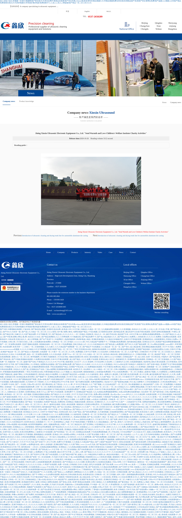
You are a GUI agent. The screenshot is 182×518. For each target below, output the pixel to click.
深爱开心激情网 (84, 462)
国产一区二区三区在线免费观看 (85, 509)
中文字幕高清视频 (78, 394)
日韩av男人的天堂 (34, 356)
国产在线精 (108, 489)
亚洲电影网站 (142, 464)
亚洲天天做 (173, 459)
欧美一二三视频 (20, 379)
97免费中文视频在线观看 (20, 489)
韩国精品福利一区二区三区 (50, 316)
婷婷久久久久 (112, 399)
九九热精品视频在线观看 (78, 419)
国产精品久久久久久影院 (61, 366)
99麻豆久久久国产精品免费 (25, 306)
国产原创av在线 (65, 454)
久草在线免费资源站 (169, 354)
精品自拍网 (78, 344)
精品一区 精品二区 (109, 389)
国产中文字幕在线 (71, 492)
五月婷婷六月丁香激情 (35, 354)
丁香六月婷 (48, 499)
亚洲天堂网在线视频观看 (161, 304)
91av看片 (43, 512)
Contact (140, 27)
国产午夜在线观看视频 (65, 474)
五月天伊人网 (160, 386)
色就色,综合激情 (148, 467)
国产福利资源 (158, 364)
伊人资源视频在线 (100, 421)
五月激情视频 (103, 384)
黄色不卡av (72, 459)
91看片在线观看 (123, 474)
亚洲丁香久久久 (171, 449)
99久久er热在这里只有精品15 (125, 336)
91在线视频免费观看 (159, 419)
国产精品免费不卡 (89, 309)
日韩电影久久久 (48, 386)
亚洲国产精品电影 (143, 321)
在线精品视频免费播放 (49, 419)
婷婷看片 (21, 467)
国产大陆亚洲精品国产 (56, 351)
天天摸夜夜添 (154, 379)
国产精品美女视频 (38, 301)
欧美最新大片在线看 (55, 401)
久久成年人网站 (145, 391)
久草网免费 (65, 309)
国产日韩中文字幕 (126, 439)
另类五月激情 (22, 502)
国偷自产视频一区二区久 (143, 512)
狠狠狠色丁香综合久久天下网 (124, 429)
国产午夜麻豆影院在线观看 (124, 489)
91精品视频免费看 (19, 391)
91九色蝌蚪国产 (149, 504)
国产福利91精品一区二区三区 (79, 512)
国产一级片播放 (31, 514)
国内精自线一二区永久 (30, 419)
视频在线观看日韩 (76, 329)
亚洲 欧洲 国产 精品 (27, 507)
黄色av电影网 (94, 351)
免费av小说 (4, 442)
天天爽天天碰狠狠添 (48, 329)
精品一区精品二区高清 (69, 484)
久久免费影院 (162, 344)
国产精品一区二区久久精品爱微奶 (38, 497)
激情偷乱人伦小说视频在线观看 (133, 484)
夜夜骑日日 (141, 336)
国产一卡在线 (20, 356)
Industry (75, 27)
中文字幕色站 (41, 507)
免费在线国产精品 (80, 304)
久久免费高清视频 (62, 386)
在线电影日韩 (10, 349)
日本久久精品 (83, 437)
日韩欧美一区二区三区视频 (132, 386)
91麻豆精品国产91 (36, 444)
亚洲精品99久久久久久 (117, 432)
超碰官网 (156, 396)
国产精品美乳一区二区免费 (15, 416)
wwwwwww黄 (79, 314)
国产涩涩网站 (88, 396)
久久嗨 (164, 429)
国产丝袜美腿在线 (85, 421)
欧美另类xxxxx (6, 494)
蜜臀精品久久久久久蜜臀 (84, 444)
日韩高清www (170, 444)
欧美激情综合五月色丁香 (11, 419)
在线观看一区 (45, 324)
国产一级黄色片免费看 (21, 482)
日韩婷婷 (73, 437)
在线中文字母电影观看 (133, 311)
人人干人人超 (82, 351)
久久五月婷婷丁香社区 (161, 376)
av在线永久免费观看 (99, 371)
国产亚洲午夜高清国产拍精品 (152, 449)
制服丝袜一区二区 (15, 334)
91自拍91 (150, 484)
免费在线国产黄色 (159, 391)
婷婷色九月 (175, 376)
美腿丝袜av (69, 457)
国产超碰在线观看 (10, 369)
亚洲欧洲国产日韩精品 (102, 381)
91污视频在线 (75, 309)
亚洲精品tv (63, 419)
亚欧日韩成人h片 (80, 316)
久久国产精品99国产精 (68, 426)
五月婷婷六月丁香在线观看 (153, 371)
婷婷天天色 (123, 391)
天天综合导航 (62, 329)
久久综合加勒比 (92, 349)
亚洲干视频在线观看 (30, 316)
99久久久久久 (23, 369)
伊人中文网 (144, 346)
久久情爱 (25, 429)
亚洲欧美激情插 (98, 311)
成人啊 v (3, 474)
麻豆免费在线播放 (119, 376)
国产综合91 (133, 379)
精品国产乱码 (135, 482)
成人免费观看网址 (164, 499)
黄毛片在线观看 (95, 437)
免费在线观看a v (133, 399)
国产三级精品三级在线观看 (147, 459)
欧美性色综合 (29, 394)
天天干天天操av (168, 319)
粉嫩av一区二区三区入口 (159, 462)
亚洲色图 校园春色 (135, 381)
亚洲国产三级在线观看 (171, 339)
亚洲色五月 (170, 389)
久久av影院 (52, 304)
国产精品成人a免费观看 (114, 316)
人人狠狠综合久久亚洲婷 (15, 364)
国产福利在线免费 (139, 414)
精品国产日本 (123, 306)
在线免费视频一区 (12, 464)
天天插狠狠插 (67, 504)
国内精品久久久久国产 (82, 379)
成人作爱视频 (33, 311)
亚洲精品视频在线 (47, 509)
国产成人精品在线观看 (74, 472)
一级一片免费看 (167, 379)
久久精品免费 (149, 386)
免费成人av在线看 (19, 432)
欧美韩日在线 (155, 429)
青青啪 (115, 449)
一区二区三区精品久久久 (119, 359)
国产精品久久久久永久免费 (29, 512)
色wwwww (124, 351)
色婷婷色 (146, 334)
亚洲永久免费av (172, 311)
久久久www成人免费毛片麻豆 (75, 359)
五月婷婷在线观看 (25, 361)
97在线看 (94, 331)
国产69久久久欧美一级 (12, 304)
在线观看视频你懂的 (135, 341)
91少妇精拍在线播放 (103, 434)
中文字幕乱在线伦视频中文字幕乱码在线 (49, 361)
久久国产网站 (74, 416)
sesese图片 (170, 316)
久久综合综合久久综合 (16, 497)
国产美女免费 (108, 437)
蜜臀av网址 (17, 309)
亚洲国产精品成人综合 (22, 494)
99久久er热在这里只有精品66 (164, 447)
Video (92, 27)
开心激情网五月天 (81, 504)
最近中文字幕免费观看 (169, 409)
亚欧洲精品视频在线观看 (152, 319)
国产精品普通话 (18, 509)
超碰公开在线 (126, 499)
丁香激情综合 (87, 442)
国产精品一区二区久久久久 (131, 369)
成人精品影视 (135, 319)
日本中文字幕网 (90, 324)
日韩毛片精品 (71, 351)
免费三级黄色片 (96, 489)
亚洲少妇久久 (21, 311)
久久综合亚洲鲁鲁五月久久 (129, 449)
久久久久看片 (95, 474)
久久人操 (37, 386)
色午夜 (60, 304)
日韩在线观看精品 (154, 414)
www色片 (109, 479)
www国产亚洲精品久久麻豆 (171, 416)
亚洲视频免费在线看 (64, 341)
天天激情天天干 (128, 349)
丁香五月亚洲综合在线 (82, 321)
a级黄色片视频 (150, 344)
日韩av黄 (12, 314)
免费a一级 (155, 409)
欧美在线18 (144, 384)
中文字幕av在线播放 (28, 504)
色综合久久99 (51, 452)
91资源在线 (163, 459)
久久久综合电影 (55, 326)
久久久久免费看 (125, 512)
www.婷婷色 (77, 432)
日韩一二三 (31, 391)
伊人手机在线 (113, 404)
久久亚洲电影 (140, 339)
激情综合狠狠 (55, 376)
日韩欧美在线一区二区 (118, 324)
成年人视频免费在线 (52, 396)
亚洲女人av (158, 361)
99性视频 (68, 432)
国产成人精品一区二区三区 (146, 349)
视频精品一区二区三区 (149, 487)
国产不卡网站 (37, 447)
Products (56, 27)
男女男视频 (140, 489)
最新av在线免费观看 (155, 404)
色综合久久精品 (114, 484)
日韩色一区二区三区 (16, 452)
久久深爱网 (111, 321)
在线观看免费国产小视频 (76, 361)
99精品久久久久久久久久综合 (30, 437)
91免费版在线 (112, 482)
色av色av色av (116, 366)
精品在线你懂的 (113, 426)
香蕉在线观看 (166, 432)
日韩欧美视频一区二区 (145, 326)
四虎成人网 (171, 386)
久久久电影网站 (155, 426)
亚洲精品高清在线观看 (136, 331)
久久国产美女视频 (92, 406)
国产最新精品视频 (121, 354)
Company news (8, 92)
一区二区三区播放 (136, 344)
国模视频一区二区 (154, 339)
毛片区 (34, 381)
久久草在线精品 (6, 379)
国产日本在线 (142, 426)
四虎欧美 (90, 306)
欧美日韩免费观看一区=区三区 (92, 479)
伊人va (64, 512)
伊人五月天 (62, 442)
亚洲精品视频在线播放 (41, 366)
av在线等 (90, 361)
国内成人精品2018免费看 (48, 346)
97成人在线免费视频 (77, 429)
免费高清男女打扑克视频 (125, 411)
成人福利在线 (82, 459)
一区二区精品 (79, 306)
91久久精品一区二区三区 (93, 326)
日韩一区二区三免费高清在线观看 (49, 359)
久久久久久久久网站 (150, 509)
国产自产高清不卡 (47, 311)
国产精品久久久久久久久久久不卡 (97, 424)
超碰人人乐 (82, 426)
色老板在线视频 (80, 389)
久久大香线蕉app (65, 381)
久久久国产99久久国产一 (116, 374)
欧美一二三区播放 (139, 437)
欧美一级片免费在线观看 (80, 354)
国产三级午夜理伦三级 (132, 477)
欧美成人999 (67, 301)
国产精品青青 (175, 329)
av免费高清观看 (174, 344)
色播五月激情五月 (173, 467)
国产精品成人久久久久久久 (63, 306)
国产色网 (114, 391)
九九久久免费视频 (39, 479)
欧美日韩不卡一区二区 (145, 457)
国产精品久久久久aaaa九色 (124, 497)
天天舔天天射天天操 (60, 429)
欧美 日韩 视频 (156, 421)
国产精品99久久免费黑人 (127, 309)
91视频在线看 (17, 384)
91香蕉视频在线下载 (80, 439)
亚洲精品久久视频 (173, 497)
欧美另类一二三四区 (21, 319)
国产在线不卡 (40, 414)
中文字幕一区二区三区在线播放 (64, 421)
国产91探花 (13, 401)
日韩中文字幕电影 (162, 484)
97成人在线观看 (50, 424)
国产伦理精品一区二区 (112, 469)
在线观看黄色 (159, 311)
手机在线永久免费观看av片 (102, 497)
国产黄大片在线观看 (56, 364)
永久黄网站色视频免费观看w (150, 306)
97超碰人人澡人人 (166, 424)
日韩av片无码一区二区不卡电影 (110, 459)
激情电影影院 (106, 492)
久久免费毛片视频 (83, 371)
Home (20, 27)
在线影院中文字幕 (134, 374)
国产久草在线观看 (95, 369)
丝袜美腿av (165, 406)
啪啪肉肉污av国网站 (8, 502)
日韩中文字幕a (175, 321)
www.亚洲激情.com (119, 381)
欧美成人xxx (58, 344)
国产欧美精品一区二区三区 (64, 404)
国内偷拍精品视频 (134, 314)
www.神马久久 (128, 366)
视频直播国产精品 (164, 489)
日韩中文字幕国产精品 (49, 384)
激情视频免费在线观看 (136, 447)
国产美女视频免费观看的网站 (167, 479)
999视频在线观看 (60, 494)
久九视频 (130, 376)
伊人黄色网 (113, 346)
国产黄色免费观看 (100, 409)
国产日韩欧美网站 (22, 336)
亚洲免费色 (117, 492)
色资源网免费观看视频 (79, 411)
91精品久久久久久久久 (163, 411)
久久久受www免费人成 (141, 419)
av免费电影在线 (33, 416)
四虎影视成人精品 (83, 311)
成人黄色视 (163, 487)
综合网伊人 (88, 341)
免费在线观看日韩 (151, 341)
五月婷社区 (129, 394)
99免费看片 (59, 311)
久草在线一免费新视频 (17, 487)
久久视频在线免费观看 (91, 507)
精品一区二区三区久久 (34, 376)
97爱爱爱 (89, 394)
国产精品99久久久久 (123, 419)
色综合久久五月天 (171, 457)
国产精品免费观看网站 (160, 469)
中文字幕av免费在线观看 (41, 464)
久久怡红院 (103, 432)
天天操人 (172, 477)
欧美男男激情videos (136, 351)
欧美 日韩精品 (119, 462)
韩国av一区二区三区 (143, 376)
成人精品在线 (85, 449)
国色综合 (90, 374)
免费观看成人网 (168, 426)
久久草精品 (35, 336)
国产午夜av (12, 361)
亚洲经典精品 (30, 364)
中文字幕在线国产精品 (40, 449)
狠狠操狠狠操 (88, 344)
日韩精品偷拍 (100, 487)
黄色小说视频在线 (95, 469)
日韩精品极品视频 (126, 416)
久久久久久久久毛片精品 (27, 411)
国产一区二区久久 (32, 509)
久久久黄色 (36, 457)
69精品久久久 (151, 489)
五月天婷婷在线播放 (152, 406)
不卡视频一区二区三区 (151, 432)
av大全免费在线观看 (52, 447)
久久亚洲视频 (125, 301)
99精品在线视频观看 (74, 502)
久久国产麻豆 (133, 324)
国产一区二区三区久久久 (146, 497)
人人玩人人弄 (152, 301)
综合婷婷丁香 (146, 364)
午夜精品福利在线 (72, 479)
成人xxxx (155, 416)
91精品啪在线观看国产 (158, 434)
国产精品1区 (164, 346)
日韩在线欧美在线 (75, 447)
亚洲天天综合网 (23, 449)
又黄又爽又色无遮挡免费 (129, 346)
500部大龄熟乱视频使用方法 (164, 474)
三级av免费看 (50, 341)
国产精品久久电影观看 (30, 324)
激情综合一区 (142, 434)
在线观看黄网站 (26, 499)
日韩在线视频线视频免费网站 (18, 421)
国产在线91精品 (153, 336)
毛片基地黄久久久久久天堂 (157, 492)
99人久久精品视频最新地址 (21, 447)
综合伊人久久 (63, 411)
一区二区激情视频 (37, 319)
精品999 (64, 447)
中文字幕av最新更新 (65, 334)
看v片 (46, 376)
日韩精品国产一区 (130, 329)
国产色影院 (48, 477)
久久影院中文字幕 (98, 399)
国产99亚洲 (8, 309)
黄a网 (25, 309)
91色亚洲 (80, 406)
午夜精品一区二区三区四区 (76, 369)
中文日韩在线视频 (165, 366)
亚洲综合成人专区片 (107, 331)
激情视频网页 (166, 394)
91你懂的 (118, 329)
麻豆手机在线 (111, 306)
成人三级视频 (42, 391)
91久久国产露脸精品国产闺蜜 (25, 351)
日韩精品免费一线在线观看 (35, 389)
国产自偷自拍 (65, 439)
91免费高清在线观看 (42, 331)
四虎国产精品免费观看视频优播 (168, 314)
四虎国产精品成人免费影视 (54, 374)
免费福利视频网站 (149, 374)
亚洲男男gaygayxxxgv (37, 502)
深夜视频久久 (25, 381)
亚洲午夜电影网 (14, 429)
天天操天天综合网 (57, 457)
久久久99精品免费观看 (17, 459)
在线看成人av (85, 399)
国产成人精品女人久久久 (138, 444)
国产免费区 (30, 467)
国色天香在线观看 (158, 334)
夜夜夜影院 (57, 434)
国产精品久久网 (129, 459)
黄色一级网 (104, 346)
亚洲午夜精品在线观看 (82, 454)
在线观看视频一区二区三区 (141, 474)
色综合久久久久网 (139, 301)
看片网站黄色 (47, 356)
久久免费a (122, 399)
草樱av (14, 467)
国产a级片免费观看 (134, 472)
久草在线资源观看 (82, 474)
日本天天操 (130, 462)
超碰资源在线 (73, 452)
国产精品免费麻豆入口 (51, 309)
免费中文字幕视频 (64, 414)
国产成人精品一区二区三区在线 (77, 467)
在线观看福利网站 (117, 384)
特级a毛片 (111, 487)
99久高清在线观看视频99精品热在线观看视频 (141, 401)
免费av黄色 (68, 304)
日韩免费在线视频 (82, 457)
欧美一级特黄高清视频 (168, 509)
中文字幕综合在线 (12, 504)
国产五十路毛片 (13, 414)
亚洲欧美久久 (100, 374)
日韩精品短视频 (6, 469)
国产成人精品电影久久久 (107, 309)
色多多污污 (109, 354)
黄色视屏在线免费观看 (105, 502)
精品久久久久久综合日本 (14, 514)
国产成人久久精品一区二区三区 (34, 304)
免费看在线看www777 (117, 472)
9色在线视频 (23, 396)
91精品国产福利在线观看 (118, 421)
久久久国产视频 (175, 469)
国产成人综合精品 (64, 379)
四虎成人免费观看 (90, 432)
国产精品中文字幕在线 (102, 442)
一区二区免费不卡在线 (167, 369)
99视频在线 (9, 339)
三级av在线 (41, 452)
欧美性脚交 (30, 349)
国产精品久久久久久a (93, 401)
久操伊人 (4, 499)
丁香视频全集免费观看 (117, 314)
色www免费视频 (33, 469)
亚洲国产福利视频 (121, 379)
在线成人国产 (167, 359)
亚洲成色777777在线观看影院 (125, 479)
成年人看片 (121, 447)
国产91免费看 (176, 406)
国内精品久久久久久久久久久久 (152, 389)
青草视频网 (35, 329)
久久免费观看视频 (110, 454)
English (118, 6)
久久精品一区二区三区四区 (105, 444)
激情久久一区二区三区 (21, 329)
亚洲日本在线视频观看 (143, 416)
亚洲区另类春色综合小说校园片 (101, 419)
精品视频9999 (144, 421)
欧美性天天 (78, 341)
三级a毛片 (173, 464)
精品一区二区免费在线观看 (38, 326)
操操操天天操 (167, 414)
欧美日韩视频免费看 (13, 454)
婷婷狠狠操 (30, 399)
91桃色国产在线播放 (111, 369)
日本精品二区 (13, 499)
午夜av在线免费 (20, 469)
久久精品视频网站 (165, 507)
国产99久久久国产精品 (144, 361)
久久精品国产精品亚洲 (68, 346)
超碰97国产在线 (30, 334)
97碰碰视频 (110, 411)
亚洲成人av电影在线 (142, 394)
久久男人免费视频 (76, 324)
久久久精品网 (139, 366)
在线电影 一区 (10, 359)
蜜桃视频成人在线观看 (43, 406)
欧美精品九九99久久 (32, 384)
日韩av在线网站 (30, 484)
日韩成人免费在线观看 (49, 454)
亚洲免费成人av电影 (62, 394)
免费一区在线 (63, 437)
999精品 (138, 509)
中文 (107, 6)
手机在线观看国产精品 (59, 339)
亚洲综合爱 (63, 384)
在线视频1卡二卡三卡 (44, 394)
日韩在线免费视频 (28, 409)
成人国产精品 (75, 331)
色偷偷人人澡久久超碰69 (144, 439)
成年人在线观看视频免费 (42, 434)
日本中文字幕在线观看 (60, 331)
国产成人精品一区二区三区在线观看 (128, 504)
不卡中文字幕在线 (81, 356)
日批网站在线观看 (169, 309)
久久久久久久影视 (149, 369)
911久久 (60, 479)
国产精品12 (52, 479)
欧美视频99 (39, 467)
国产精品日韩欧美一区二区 (151, 399)
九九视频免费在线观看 (110, 301)
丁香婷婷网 (170, 502)
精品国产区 (62, 452)
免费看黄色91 (160, 494)
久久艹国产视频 (95, 356)
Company (38, 27)
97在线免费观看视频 (99, 404)
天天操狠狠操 (106, 376)
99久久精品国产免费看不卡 (97, 314)
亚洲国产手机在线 (76, 339)
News (123, 27)
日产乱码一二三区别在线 (101, 449)
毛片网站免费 (144, 469)
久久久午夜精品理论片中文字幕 (57, 354)
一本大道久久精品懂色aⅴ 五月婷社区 (62, 409)
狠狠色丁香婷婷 (84, 497)
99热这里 (11, 311)
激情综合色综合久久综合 (11, 409)
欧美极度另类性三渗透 (31, 454)
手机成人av (153, 424)
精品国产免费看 (54, 507)
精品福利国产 (148, 356)
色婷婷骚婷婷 (70, 311)
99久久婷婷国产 (24, 457)
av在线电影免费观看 (103, 344)
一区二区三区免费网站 (100, 494)
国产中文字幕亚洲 (75, 487)
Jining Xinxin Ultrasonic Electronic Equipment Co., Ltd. (21, 263)
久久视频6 (93, 459)
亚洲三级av (38, 499)
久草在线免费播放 (38, 482)
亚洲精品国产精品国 (84, 364)
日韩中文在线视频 (134, 371)
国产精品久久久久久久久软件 (55, 459)
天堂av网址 (163, 482)
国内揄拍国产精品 (49, 379)
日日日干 (78, 334)
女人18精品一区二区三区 (103, 341)
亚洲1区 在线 (124, 482)
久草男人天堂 (5, 424)
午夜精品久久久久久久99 (47, 334)
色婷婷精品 (16, 492)
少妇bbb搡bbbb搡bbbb (108, 464)
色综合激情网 (160, 439)
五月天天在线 (148, 381)
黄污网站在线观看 (15, 386)
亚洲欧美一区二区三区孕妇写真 (94, 386)
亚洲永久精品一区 (134, 432)
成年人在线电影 (46, 416)
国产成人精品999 (61, 487)
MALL (128, 6)
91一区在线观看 (48, 472)
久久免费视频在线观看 (93, 339)
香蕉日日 (60, 467)
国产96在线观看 (52, 426)
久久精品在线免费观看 (172, 421)
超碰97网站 (18, 346)
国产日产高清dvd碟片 (125, 361)
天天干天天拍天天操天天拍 (82, 366)
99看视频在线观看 (15, 301)
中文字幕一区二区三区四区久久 (162, 324)
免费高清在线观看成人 (167, 349)
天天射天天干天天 (102, 391)
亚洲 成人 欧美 (89, 482)
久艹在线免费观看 (59, 464)
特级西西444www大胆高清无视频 (99, 429)
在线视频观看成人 (167, 341)
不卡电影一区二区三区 (99, 457)
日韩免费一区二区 (83, 494)
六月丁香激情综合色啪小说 (42, 494)
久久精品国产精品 (87, 414)
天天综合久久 (18, 389)
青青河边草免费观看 (43, 399)
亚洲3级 (149, 447)
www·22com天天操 (88, 416)
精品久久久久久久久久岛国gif (144, 499)
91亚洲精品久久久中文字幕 (105, 396)
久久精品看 (161, 497)
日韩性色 (71, 494)
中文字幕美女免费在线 (112, 339)
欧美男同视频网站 (36, 396)
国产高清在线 (93, 439)
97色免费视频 (66, 316)
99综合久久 (18, 341)
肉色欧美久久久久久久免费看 (149, 309)
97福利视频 (93, 504)
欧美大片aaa (42, 364)
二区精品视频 (46, 469)
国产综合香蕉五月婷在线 (51, 462)
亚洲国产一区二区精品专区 (154, 502)
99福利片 (165, 329)
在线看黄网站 (12, 512)
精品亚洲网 (59, 472)
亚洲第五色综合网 (54, 301)
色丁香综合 (58, 356)
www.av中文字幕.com (122, 437)
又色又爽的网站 (43, 504)
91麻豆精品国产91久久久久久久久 (40, 432)
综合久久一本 (99, 306)
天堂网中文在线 (143, 429)
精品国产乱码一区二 (147, 442)
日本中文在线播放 (156, 444)
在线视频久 (114, 351)
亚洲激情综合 (148, 311)
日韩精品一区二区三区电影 (63, 314)
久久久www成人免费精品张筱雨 (141, 494)
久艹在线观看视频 (109, 474)
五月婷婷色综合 (59, 499)
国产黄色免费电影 (90, 384)
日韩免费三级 (143, 424)
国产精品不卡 (158, 512)
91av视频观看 (128, 492)
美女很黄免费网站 (165, 374)
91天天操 (76, 301)
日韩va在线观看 (25, 479)
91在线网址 (133, 391)
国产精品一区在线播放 (34, 374)
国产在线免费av (142, 462)
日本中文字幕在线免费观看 (105, 361)
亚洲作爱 (34, 421)
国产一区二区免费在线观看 (11, 316)
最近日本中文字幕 (64, 424)
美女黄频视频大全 (135, 356)
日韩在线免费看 (6, 341)
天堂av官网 (116, 434)
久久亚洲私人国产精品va (54, 444)
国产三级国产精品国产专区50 (106, 414)
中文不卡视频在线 (100, 484)
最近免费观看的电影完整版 (52, 492)
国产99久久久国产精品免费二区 (137, 316)
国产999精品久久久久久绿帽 (74, 434)
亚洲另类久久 (67, 389)
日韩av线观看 (12, 396)
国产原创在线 (5, 331)
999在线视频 (166, 437)
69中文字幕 (134, 306)
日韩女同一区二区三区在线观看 (103, 467)
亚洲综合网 (90, 434)
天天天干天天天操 (27, 414)
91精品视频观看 (128, 509)
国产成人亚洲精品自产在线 (34, 341)
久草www (75, 391)
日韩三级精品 (96, 454)
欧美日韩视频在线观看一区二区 (128, 467)
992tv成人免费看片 (137, 354)
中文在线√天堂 (53, 439)
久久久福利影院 (92, 346)
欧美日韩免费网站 (27, 404)
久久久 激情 (14, 381)
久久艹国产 (53, 449)
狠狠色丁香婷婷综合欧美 (69, 449)
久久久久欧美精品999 (96, 316)
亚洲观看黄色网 (163, 504)
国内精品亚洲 (119, 304)
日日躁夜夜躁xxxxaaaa (37, 439)
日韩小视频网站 (120, 341)
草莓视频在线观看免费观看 (14, 344)
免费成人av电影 (143, 454)
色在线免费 (7, 319)
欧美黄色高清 (88, 447)
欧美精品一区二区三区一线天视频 (18, 366)
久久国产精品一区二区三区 (110, 349)
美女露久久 (160, 467)
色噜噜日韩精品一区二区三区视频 (105, 512)
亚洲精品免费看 (153, 437)
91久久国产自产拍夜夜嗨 (158, 464)
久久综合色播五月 (106, 504)
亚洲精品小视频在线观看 (76, 374)
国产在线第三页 (11, 457)
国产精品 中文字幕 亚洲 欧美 (59, 391)
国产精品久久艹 (114, 386)
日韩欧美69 (144, 324)
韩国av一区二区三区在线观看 (162, 454)
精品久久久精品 (128, 339)
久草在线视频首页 (31, 346)
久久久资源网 (88, 334)
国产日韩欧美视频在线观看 (22, 331)
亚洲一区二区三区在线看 (120, 507)
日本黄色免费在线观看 (126, 321)
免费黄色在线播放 (47, 336)
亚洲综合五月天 (148, 314)
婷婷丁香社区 (102, 472)
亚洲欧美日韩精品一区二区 (114, 452)
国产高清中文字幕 (38, 426)
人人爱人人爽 (78, 424)
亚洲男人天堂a (15, 442)
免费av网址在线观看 (102, 366)
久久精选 (75, 414)
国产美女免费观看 (8, 472)
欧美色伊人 (168, 404)
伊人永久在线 (25, 464)
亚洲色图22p (57, 469)
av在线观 (81, 346)
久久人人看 (68, 356)
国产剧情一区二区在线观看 (40, 429)
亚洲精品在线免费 (83, 404)
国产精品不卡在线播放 (92, 319)
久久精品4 (95, 464)
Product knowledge (26, 92)
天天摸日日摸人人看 (24, 314)
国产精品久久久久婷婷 (82, 336)
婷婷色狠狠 (7, 399)
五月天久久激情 (81, 469)
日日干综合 (77, 482)
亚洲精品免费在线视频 (57, 349)
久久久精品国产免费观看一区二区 (68, 319)
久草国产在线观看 (50, 437)
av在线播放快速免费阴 (42, 314)
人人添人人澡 (161, 442)
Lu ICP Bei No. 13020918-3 (10, 270)
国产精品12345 (41, 401)
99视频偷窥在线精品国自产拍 (79, 464)
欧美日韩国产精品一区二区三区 (60, 321)
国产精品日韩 (8, 306)
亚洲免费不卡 (70, 364)
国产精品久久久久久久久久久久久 (59, 482)
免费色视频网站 (97, 354)
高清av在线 (42, 351)
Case (108, 27)
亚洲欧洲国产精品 (61, 416)
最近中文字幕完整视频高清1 (109, 509)
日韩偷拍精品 (30, 452)
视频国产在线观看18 (35, 459)
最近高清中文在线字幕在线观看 (137, 304)
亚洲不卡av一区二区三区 (72, 326)
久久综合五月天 (140, 404)
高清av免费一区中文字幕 (48, 381)
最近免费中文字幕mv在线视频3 (155, 472)
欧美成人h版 (143, 379)
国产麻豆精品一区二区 (127, 454)
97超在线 (27, 301)
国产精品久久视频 (68, 371)
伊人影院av (177, 499)
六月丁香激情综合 (129, 434)
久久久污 (15, 507)
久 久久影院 (75, 477)
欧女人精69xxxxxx (107, 329)
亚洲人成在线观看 (68, 376)
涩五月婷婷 (28, 371)
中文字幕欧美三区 (44, 306)
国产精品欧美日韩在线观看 (107, 416)
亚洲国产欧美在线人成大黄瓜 (91, 452)
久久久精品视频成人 (102, 394)
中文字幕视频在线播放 (16, 374)
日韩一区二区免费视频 (164, 356)
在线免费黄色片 (90, 472)
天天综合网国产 (126, 404)
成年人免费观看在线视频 (160, 384)
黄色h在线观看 (125, 414)
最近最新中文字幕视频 (24, 406)
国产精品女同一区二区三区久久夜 (93, 499)
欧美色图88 (134, 389)
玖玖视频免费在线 (54, 389)
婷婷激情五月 (121, 331)
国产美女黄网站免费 (64, 336)
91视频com (68, 344)
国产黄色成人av (45, 421)
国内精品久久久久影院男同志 (43, 474)
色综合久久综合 (34, 309)
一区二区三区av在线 (128, 426)
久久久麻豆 (49, 319)
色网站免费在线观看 (64, 509)
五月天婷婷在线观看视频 (31, 492)
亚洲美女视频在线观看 (14, 371)
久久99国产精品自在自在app (166, 381)
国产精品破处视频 (132, 384)
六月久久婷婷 (140, 492)
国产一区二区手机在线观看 (14, 434)
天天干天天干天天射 (81, 489)
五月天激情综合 (89, 502)
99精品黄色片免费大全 (97, 426)
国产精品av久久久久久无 (82, 381)
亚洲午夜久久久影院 (11, 404)
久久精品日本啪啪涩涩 (114, 311)
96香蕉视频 (48, 344)
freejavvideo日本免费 (96, 411)
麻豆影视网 (154, 346)
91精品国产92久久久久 (89, 477)
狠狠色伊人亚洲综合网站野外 (88, 376)
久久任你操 (169, 512)
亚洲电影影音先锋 (152, 351)
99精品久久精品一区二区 (91, 301)
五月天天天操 (50, 467)
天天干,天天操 (116, 401)
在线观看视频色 (136, 334)
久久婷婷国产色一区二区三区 (110, 477)
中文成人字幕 (164, 301)
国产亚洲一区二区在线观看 (41, 489)
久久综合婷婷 (102, 324)
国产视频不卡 (41, 349)
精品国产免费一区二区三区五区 (28, 472)
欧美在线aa (54, 484)
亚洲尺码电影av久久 (20, 477)
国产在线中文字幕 (167, 351)
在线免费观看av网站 (69, 462)
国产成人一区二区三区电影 (22, 424)
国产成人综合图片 (94, 389)
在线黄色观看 (151, 366)
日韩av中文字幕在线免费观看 (159, 452)
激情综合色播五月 (87, 391)
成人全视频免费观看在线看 (39, 339)
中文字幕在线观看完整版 (40, 369)
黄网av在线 (159, 457)
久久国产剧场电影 (128, 457)
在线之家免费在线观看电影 (129, 364)
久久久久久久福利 (36, 477)
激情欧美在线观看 (99, 321)
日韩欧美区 (59, 432)
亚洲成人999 (58, 406)
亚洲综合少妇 (55, 504)
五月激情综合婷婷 (105, 304)
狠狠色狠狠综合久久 (127, 326)
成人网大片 (20, 376)
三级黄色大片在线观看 (44, 404)
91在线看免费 (20, 326)
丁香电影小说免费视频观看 (102, 462)
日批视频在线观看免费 (26, 359)
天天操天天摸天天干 (26, 401)
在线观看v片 (173, 487)
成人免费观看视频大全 (127, 464)
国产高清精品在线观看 (121, 442)
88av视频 (45, 457)
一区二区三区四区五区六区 (102, 379)
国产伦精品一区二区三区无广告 (138, 409)
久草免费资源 (114, 457)
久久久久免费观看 (84, 409)
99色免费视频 (89, 487)
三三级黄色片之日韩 (121, 334)
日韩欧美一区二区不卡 (117, 371)
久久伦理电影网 (114, 499)
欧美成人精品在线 (111, 326)
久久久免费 (85, 331)
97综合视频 (93, 304)
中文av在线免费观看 (120, 344)
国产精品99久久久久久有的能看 (65, 497)
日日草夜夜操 (171, 334)
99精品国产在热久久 (20, 444)
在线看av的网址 (70, 406)
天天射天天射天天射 (153, 359)
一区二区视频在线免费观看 (90, 492)
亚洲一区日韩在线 (153, 329)
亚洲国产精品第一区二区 (11, 324)
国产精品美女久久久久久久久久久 (65, 399)
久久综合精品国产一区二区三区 (115, 356)
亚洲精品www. (19, 399)
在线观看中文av (74, 442)
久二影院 (139, 411)
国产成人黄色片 (117, 394)
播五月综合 (172, 434)
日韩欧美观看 (122, 444)
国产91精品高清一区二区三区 (127, 487)
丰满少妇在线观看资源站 (71, 507)
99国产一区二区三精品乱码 (71, 396)
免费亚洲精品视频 (137, 359)
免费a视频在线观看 (17, 354)
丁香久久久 (133, 421)
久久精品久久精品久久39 (47, 411)
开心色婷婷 (105, 507)
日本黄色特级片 (54, 512)
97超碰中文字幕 (73, 499)
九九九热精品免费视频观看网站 (105, 364)
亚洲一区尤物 (174, 492)
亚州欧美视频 (123, 389)
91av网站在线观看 (158, 316)
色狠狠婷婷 (105, 351)
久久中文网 (28, 386)
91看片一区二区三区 (60, 324)
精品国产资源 (160, 326)
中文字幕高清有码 (34, 379)
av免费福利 (38, 424)
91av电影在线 (147, 477)
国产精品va (155, 394)
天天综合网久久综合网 (103, 334)
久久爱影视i (148, 411)
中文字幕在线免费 (57, 369)
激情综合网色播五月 (150, 482)
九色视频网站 (151, 507)
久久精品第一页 (107, 319)
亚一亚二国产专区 (122, 319)
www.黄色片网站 (85, 484)
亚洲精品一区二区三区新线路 (157, 331)
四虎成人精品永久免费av (62, 489)
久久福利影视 (75, 386)
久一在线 (106, 401)
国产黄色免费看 (21, 439)
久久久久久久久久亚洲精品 (102, 336)
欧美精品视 (21, 349)
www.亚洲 (134, 442)
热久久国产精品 (75, 384)
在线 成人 (82, 349)
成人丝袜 (141, 329)
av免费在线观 (137, 502)
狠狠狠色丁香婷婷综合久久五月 (17, 426)
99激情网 (61, 502)
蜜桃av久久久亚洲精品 (119, 494)
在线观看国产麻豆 (173, 439)
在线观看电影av (174, 472)
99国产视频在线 (6, 346)
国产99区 (3, 301)
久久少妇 (172, 482)
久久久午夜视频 (21, 339)
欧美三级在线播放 (91, 329)
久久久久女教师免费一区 (127, 396)
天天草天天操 (71, 349)
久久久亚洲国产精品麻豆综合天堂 (46, 371)
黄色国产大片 (100, 482)
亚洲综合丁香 (47, 487)
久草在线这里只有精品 (146, 479)
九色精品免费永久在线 (160, 321)
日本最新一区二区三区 (22, 474)
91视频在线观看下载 (130, 469)
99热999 (28, 434)
